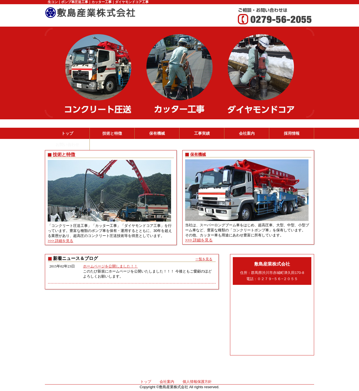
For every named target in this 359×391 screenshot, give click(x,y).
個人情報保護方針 (197, 382)
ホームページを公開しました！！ (110, 266)
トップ (67, 133)
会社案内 (247, 133)
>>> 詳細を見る (60, 241)
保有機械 (157, 133)
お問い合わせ (67, 144)
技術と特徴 (112, 133)
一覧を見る (203, 259)
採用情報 (292, 133)
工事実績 (202, 133)
